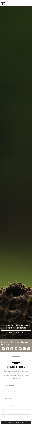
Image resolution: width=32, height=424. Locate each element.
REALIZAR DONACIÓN (16, 332)
